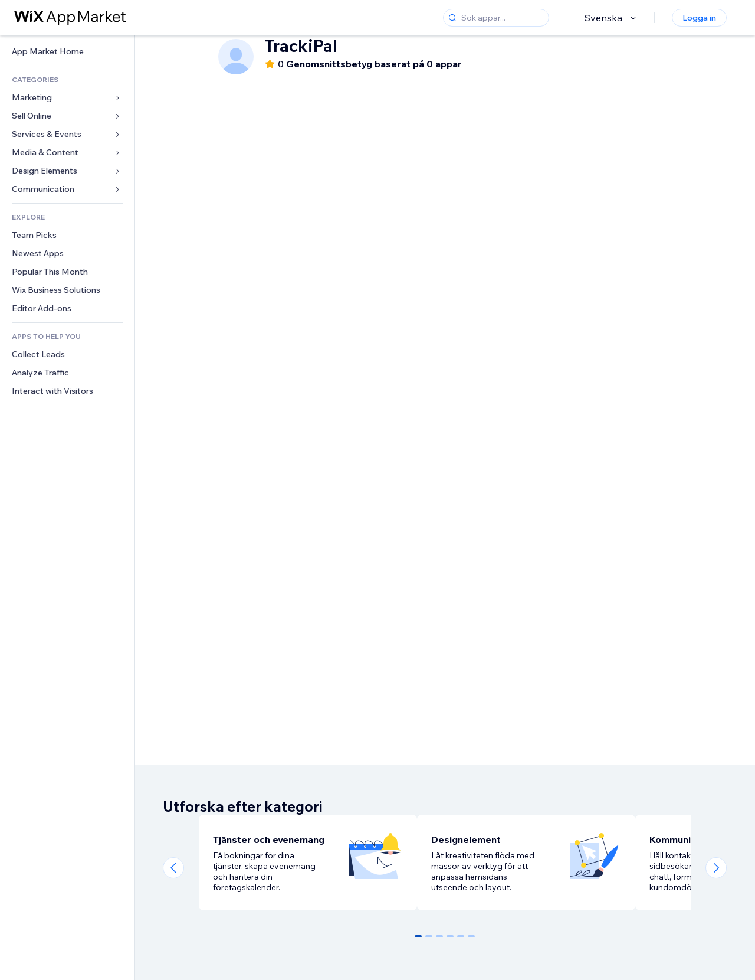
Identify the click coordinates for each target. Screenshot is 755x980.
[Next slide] (716, 867)
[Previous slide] (173, 867)
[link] (67, 52)
